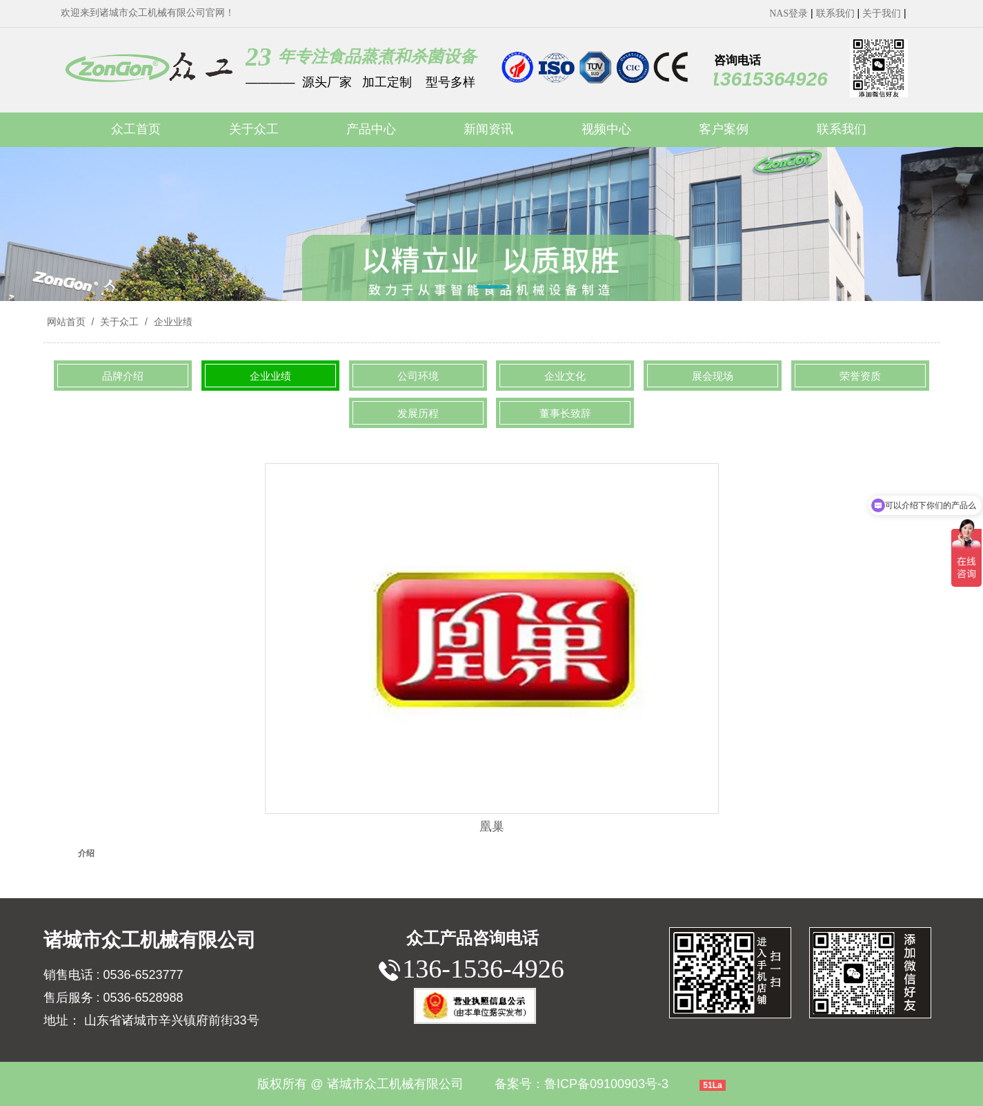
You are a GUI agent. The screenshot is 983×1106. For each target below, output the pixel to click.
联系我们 (835, 13)
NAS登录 (788, 13)
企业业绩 (171, 321)
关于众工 (119, 321)
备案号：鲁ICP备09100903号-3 (581, 1084)
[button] (491, 289)
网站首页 (66, 321)
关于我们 (881, 13)
